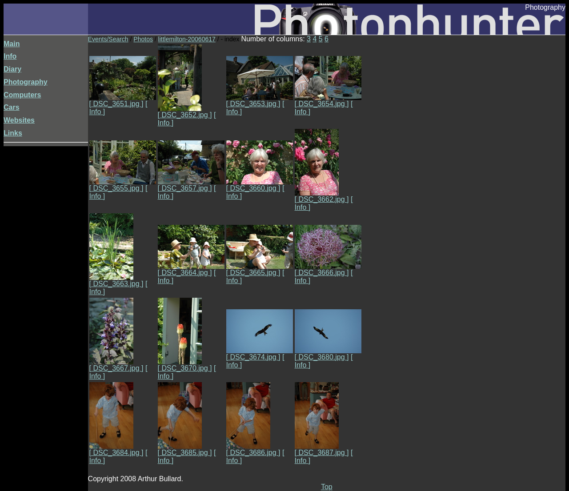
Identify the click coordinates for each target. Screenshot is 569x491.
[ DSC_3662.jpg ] (322, 196)
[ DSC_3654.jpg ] (328, 101)
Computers (22, 95)
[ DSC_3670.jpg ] (185, 365)
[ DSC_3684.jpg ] (116, 449)
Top (327, 487)
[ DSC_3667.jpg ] (116, 365)
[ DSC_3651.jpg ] (122, 101)
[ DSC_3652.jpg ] (185, 112)
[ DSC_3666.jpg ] (328, 269)
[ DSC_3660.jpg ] (259, 185)
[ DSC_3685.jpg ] (185, 449)
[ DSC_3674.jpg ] (259, 354)
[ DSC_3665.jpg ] (259, 269)
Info (10, 56)
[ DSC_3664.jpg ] (191, 269)
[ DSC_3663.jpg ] (116, 280)
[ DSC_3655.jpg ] (122, 185)
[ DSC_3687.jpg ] (322, 449)
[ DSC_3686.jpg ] (253, 449)
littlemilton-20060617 (187, 39)
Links (13, 133)
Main (12, 44)
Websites (19, 120)
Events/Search (108, 39)
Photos (143, 39)
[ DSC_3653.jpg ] (259, 101)
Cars (12, 107)
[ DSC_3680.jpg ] (328, 354)
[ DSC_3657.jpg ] (191, 185)
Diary (12, 69)
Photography (26, 82)
